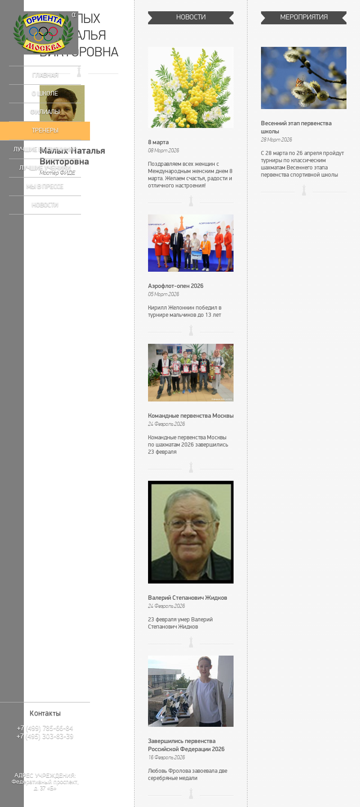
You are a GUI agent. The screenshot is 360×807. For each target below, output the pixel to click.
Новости (45, 205)
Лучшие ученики (45, 168)
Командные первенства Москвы (191, 416)
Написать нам (45, 754)
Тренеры (45, 130)
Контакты (45, 713)
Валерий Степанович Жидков (187, 598)
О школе (45, 93)
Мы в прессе (45, 186)
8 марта (158, 142)
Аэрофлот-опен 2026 (175, 286)
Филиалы (45, 112)
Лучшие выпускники (45, 149)
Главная (45, 75)
